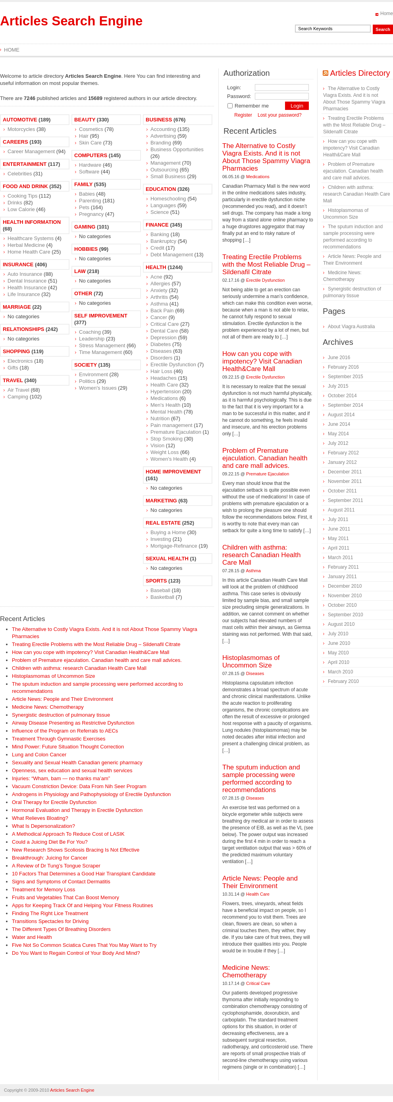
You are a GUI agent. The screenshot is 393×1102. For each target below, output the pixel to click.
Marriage (17, 307)
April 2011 (338, 548)
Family (83, 184)
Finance (157, 225)
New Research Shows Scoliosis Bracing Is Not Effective (75, 850)
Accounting (163, 129)
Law (80, 271)
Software (89, 172)
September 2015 (345, 376)
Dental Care (164, 331)
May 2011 (338, 538)
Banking (159, 234)
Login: (234, 87)
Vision (157, 445)
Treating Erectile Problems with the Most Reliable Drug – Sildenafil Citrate (96, 644)
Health (156, 267)
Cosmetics (91, 129)
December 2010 (345, 586)
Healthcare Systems (31, 238)
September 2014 (345, 405)
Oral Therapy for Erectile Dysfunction (54, 802)
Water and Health (32, 937)
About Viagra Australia (351, 326)
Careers (15, 142)
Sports (156, 581)
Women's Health (169, 459)
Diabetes (160, 344)
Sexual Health (167, 559)
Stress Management (102, 345)
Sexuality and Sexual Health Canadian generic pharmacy (77, 762)
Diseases (160, 351)
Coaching (90, 332)
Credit (157, 248)
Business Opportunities (177, 149)
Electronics (20, 361)
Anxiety (159, 290)
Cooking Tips (22, 196)
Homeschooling (168, 199)
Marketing (161, 501)
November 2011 (345, 481)
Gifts (13, 368)
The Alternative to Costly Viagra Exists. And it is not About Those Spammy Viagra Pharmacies (266, 157)
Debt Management (171, 255)
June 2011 (339, 529)
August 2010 (341, 624)
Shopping (16, 351)
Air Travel (18, 390)
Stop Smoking (166, 439)
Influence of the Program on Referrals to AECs (65, 731)
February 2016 (343, 367)
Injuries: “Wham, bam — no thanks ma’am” (61, 778)
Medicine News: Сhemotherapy (48, 707)
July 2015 (338, 386)
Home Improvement (173, 472)
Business (159, 120)
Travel (13, 380)
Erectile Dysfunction (173, 364)
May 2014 (338, 434)
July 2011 (338, 519)
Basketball (162, 597)
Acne (156, 277)
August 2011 (341, 510)
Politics (87, 381)
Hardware (90, 165)
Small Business (168, 176)
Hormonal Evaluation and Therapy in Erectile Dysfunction (77, 810)
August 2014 (341, 414)
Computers (90, 155)
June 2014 (339, 424)
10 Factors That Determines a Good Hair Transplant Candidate (84, 874)
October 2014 (342, 395)
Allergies (160, 284)
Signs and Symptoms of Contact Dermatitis (61, 882)
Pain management (171, 425)
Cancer (158, 317)
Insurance (18, 264)
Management (165, 163)
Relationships (23, 329)
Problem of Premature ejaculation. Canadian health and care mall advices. (97, 660)
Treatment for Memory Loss (43, 889)
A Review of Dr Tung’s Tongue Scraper (56, 866)
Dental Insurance (27, 281)
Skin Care (90, 143)
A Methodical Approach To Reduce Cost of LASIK (68, 834)
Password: (239, 96)
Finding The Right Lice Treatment (50, 913)
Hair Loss (161, 371)
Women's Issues (98, 388)
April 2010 (338, 662)
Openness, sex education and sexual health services (72, 770)
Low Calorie (21, 209)
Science (159, 212)
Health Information (32, 222)
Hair (84, 136)
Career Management (31, 151)
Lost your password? (280, 115)
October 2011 (342, 491)
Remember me (248, 106)
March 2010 (340, 672)
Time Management (100, 352)
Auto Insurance (25, 274)
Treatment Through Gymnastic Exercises (59, 739)
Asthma (159, 304)
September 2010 (345, 614)
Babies (87, 194)
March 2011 (340, 557)
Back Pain (162, 310)
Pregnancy (91, 214)
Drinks (15, 203)
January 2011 (342, 576)
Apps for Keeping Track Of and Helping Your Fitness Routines (82, 905)
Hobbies (86, 249)
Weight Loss (164, 452)
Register (243, 115)
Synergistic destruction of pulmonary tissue (61, 715)
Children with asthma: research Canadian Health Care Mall (79, 668)
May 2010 (338, 653)
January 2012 (342, 462)
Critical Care (164, 324)
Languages (163, 205)
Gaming (84, 227)
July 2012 (338, 443)
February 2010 (343, 681)
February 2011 (343, 567)
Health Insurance (27, 287)
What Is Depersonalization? (43, 826)
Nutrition (160, 418)
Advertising (163, 136)
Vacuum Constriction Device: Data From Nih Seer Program (79, 786)
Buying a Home (168, 532)
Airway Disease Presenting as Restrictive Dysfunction (73, 723)
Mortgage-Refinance (173, 546)
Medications (164, 398)
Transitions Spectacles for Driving (50, 921)
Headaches (163, 378)
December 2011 (345, 472)
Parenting (90, 201)
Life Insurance (24, 294)
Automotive (20, 120)
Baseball (160, 590)
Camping (18, 397)
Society (85, 365)
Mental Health (166, 412)
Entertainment (24, 164)
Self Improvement (100, 316)
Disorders (161, 358)
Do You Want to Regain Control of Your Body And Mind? (76, 953)
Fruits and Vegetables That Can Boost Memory (65, 897)
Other (83, 293)
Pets (84, 207)
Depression (163, 337)
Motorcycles (21, 129)
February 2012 (343, 453)
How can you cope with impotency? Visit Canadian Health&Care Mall (90, 652)
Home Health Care (29, 252)
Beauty (84, 120)
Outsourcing (164, 170)
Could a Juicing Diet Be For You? (50, 842)
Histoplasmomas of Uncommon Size (53, 676)
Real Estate (163, 523)
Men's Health (165, 405)
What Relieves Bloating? (40, 818)
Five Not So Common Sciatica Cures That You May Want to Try (84, 945)
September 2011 (345, 500)
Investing (160, 539)
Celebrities (20, 174)
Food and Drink (25, 186)
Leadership (91, 339)
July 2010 (338, 634)
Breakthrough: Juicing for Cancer (49, 858)
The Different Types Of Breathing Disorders (61, 929)
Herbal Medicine (26, 245)
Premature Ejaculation (175, 432)
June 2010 (339, 643)
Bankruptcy (163, 241)
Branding (160, 143)
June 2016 (339, 357)
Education (161, 189)
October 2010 (342, 605)
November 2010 (345, 595)
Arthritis (159, 297)
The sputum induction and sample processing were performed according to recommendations (261, 779)
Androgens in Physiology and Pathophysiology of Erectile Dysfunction (91, 794)
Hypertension (165, 391)
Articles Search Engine (71, 20)
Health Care (164, 385)
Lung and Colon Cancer (39, 755)
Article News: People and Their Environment (62, 699)
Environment (93, 374)
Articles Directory (360, 73)
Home (386, 13)
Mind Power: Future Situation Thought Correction (68, 747)
